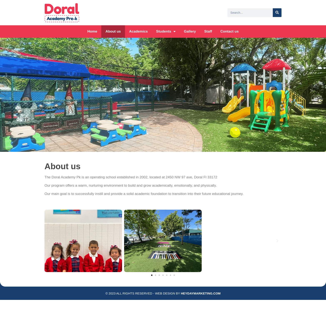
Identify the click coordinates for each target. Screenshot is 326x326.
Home (92, 31)
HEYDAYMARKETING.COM (201, 293)
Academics (138, 31)
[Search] (277, 12)
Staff (208, 31)
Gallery (190, 31)
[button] (151, 275)
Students (166, 31)
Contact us (229, 31)
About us (113, 31)
